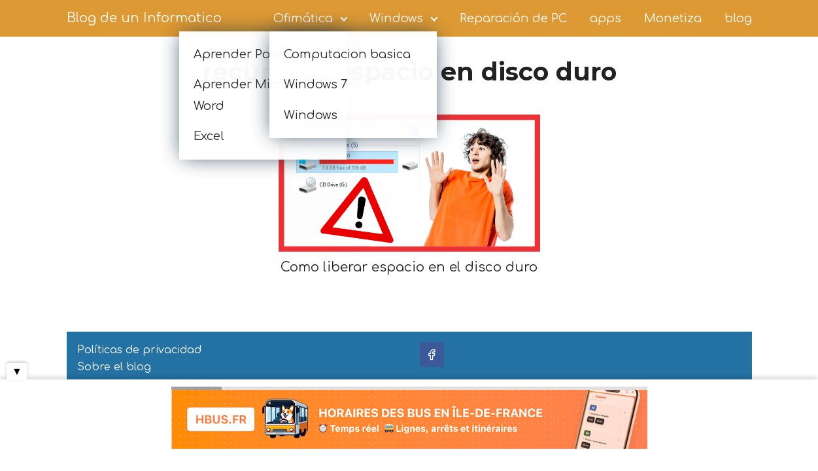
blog (738, 18)
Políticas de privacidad (139, 350)
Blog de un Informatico (144, 18)
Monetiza (673, 18)
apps (605, 18)
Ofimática (303, 18)
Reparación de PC (513, 18)
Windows (396, 18)
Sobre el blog (114, 367)
